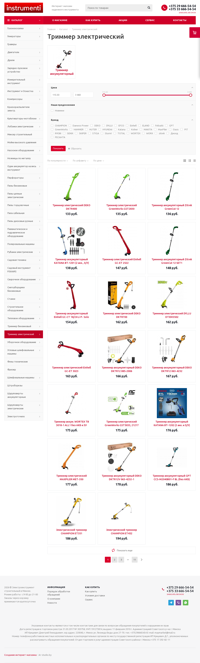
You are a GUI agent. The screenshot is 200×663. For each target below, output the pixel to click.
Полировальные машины (20, 244)
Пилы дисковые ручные (20, 221)
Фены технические (17, 361)
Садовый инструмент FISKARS (19, 270)
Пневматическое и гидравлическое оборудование (17, 232)
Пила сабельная (15, 213)
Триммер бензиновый (19, 326)
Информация (56, 587)
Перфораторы (15, 177)
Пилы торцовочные (18, 205)
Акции (123, 20)
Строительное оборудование (15, 309)
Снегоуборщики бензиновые (16, 289)
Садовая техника (16, 260)
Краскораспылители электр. (18, 109)
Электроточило (16, 416)
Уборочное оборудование (21, 342)
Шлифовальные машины (20, 377)
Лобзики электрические (20, 126)
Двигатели (13, 52)
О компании (53, 598)
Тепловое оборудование (20, 318)
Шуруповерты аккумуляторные (16, 395)
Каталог (17, 20)
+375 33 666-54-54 (182, 9)
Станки (11, 299)
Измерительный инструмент (16, 81)
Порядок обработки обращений (58, 593)
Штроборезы (14, 385)
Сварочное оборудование (21, 279)
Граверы (12, 44)
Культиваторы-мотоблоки (21, 118)
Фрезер (11, 369)
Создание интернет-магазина (20, 655)
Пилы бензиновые (17, 185)
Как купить (93, 20)
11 (134, 559)
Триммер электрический (20, 334)
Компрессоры (14, 99)
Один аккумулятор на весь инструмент (21, 168)
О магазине (59, 20)
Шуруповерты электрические (15, 407)
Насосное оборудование (20, 150)
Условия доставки (95, 595)
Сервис (150, 20)
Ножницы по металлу (19, 158)
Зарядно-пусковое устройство (17, 70)
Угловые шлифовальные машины (20, 352)
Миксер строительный (19, 134)
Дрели (11, 60)
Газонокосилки (15, 28)
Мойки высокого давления (21, 142)
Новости (52, 602)
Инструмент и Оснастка (20, 91)
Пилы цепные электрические (15, 195)
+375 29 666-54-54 (182, 5)
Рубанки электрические (20, 252)
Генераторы (14, 36)
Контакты (179, 20)
